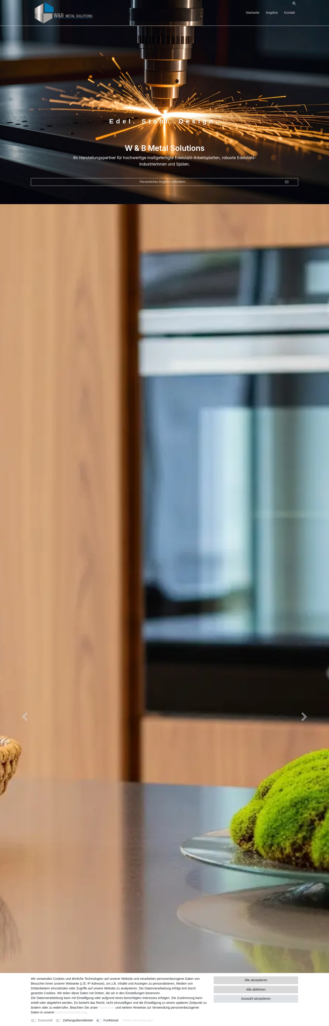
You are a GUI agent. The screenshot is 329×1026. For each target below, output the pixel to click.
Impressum (106, 1007)
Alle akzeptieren (255, 980)
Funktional (110, 1020)
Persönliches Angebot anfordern (214, 182)
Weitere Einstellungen (137, 1020)
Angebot (272, 12)
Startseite (252, 12)
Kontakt (289, 12)
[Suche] (293, 3)
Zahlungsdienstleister (78, 1020)
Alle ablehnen (256, 989)
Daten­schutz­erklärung (70, 1012)
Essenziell (45, 1020)
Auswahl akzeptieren (256, 998)
